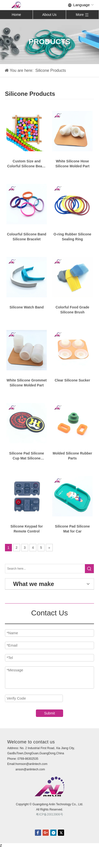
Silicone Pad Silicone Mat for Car (72, 528)
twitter (61, 833)
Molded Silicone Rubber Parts (72, 455)
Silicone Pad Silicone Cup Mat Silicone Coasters (26, 456)
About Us (49, 15)
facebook (38, 833)
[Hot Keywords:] (89, 568)
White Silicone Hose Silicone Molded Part (72, 163)
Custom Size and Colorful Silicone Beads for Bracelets (26, 164)
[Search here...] (45, 568)
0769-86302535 (28, 758)
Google (46, 833)
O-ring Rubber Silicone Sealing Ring (72, 236)
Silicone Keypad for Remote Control (26, 528)
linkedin (53, 833)
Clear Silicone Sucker (72, 380)
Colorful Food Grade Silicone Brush (72, 309)
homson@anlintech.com (32, 764)
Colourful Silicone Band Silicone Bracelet (26, 236)
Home (16, 15)
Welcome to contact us (31, 741)
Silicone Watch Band (27, 307)
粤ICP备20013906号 (49, 814)
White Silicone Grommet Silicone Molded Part (27, 382)
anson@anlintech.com (30, 769)
